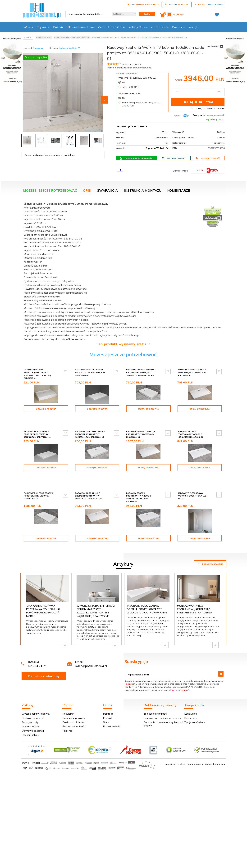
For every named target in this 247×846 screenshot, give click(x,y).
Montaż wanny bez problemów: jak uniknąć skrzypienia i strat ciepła (194, 594)
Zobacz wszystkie (210, 549)
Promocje (178, 27)
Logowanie (190, 698)
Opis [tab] (87, 190)
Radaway (38, 48)
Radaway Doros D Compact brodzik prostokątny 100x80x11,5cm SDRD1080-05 (90, 428)
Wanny (28, 27)
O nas (106, 707)
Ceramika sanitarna (111, 27)
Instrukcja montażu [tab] (142, 190)
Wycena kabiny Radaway (36, 698)
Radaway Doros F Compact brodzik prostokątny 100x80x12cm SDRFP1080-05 (141, 372)
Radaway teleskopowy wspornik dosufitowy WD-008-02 (192, 481)
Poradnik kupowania (73, 703)
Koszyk (193, 27)
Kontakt (107, 703)
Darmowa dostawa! (33, 715)
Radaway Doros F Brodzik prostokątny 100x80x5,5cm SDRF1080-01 (90, 372)
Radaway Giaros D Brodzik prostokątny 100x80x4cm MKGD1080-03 (140, 428)
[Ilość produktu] (198, 92)
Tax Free (67, 715)
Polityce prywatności (180, 675)
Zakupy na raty (30, 707)
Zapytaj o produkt (174, 158)
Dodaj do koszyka (198, 102)
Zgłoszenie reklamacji (155, 698)
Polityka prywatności (74, 711)
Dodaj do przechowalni (207, 108)
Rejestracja (190, 703)
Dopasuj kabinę (30, 720)
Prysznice (43, 27)
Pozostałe (162, 27)
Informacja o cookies (175, 749)
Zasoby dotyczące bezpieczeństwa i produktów (50, 154)
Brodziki (58, 27)
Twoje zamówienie (195, 707)
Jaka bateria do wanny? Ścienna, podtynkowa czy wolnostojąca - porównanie (147, 594)
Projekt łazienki (111, 711)
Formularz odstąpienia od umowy (162, 703)
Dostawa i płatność (208, 158)
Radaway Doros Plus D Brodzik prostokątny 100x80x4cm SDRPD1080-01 (88, 481)
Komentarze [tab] (178, 190)
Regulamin (130, 669)
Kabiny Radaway (140, 27)
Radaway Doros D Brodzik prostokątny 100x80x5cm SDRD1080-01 (192, 372)
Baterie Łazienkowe (81, 27)
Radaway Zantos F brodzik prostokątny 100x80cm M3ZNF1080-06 (38, 481)
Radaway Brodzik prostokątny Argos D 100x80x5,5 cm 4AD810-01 (190, 428)
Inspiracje (108, 698)
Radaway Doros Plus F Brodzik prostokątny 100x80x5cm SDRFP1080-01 (37, 428)
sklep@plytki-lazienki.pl (91, 651)
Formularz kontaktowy (43, 661)
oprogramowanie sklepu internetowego (206, 749)
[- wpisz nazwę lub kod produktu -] (87, 14)
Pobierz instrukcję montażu (135, 158)
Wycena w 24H (30, 711)
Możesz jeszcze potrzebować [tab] (50, 190)
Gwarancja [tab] (107, 190)
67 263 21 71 (37, 651)
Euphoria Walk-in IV (69, 48)
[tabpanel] (123, 273)
